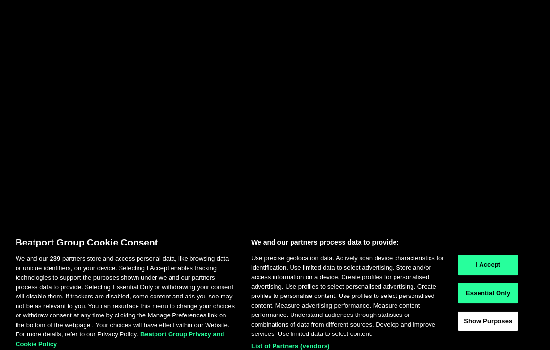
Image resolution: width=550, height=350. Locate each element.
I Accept (488, 268)
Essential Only (488, 295)
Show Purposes (488, 324)
